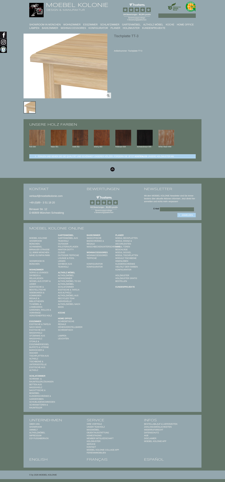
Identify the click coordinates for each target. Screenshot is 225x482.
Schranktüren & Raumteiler (38, 406)
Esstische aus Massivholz (37, 331)
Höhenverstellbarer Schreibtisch (70, 328)
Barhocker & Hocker (36, 351)
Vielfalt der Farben (126, 267)
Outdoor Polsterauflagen (68, 245)
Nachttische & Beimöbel (37, 391)
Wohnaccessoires (73, 28)
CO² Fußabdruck (39, 438)
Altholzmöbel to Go (69, 281)
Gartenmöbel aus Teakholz (68, 239)
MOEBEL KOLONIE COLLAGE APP (103, 450)
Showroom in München (45, 24)
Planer (115, 28)
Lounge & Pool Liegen (66, 259)
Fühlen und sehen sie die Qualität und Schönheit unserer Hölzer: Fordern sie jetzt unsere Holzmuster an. (106, 156)
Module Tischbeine (126, 258)
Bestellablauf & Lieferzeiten (160, 424)
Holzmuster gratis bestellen (126, 279)
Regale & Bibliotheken (36, 299)
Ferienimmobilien (96, 453)
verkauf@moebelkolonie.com (46, 196)
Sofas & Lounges (38, 272)
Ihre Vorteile (94, 424)
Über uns (34, 424)
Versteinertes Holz (40, 315)
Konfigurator (98, 28)
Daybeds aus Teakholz (65, 265)
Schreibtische (66, 321)
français (97, 459)
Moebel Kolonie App (155, 441)
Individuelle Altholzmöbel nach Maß (69, 304)
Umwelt (33, 430)
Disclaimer (150, 438)
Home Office (185, 24)
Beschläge (121, 249)
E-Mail (156, 208)
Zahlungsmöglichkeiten (158, 427)
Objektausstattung (98, 432)
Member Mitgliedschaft (100, 438)
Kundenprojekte (153, 28)
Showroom (35, 427)
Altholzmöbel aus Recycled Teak (68, 297)
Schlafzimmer (109, 24)
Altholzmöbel (37, 432)
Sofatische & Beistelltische (37, 288)
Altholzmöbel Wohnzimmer (66, 276)
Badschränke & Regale (95, 242)
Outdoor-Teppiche (68, 255)
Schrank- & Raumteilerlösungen (41, 380)
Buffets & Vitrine (39, 347)
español (154, 459)
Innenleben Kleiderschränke (125, 262)
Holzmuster (131, 28)
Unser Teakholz (96, 427)
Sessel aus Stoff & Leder (40, 282)
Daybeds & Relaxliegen (36, 276)
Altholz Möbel (153, 24)
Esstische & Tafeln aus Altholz (68, 291)
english (38, 459)
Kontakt (91, 447)
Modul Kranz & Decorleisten (123, 242)
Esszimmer (90, 24)
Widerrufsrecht (153, 430)
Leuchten (63, 338)
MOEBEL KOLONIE (77, 5)
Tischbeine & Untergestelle (38, 363)
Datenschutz (151, 432)
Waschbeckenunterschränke (103, 247)
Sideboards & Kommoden (36, 294)
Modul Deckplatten (126, 238)
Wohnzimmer (72, 24)
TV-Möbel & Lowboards (35, 305)
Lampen (34, 28)
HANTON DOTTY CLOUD (66, 251)
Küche (170, 24)
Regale (62, 324)
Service (91, 444)
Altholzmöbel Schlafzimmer (66, 285)
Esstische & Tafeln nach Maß (40, 325)
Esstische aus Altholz (37, 368)
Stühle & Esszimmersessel (39, 342)
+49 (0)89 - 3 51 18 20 (42, 202)
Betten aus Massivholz (35, 386)
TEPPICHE (92, 258)
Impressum (35, 435)
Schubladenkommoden (42, 402)
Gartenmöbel (131, 24)
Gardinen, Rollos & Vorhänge (40, 311)
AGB (146, 435)
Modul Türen (122, 247)
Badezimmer (50, 28)
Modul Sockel (123, 252)
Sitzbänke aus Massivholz (37, 337)
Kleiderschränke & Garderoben (40, 397)
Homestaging (94, 435)
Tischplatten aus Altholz (39, 357)
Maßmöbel (93, 430)
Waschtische (94, 238)
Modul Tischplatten (126, 255)
